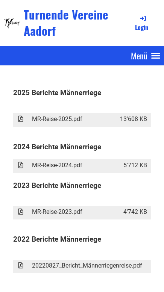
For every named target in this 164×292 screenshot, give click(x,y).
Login (141, 23)
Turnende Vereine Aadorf (66, 23)
